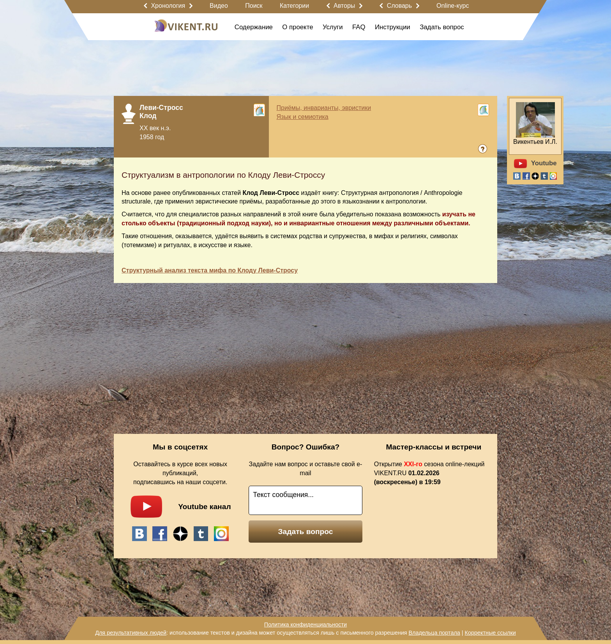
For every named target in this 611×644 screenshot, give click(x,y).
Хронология (168, 5)
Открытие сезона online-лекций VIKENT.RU (429, 473)
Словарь (399, 5)
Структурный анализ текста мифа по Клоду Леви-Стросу (210, 270)
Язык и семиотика (302, 116)
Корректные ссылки (490, 633)
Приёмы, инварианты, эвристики (324, 107)
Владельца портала (434, 633)
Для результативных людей (130, 633)
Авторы (344, 5)
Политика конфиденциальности (305, 624)
